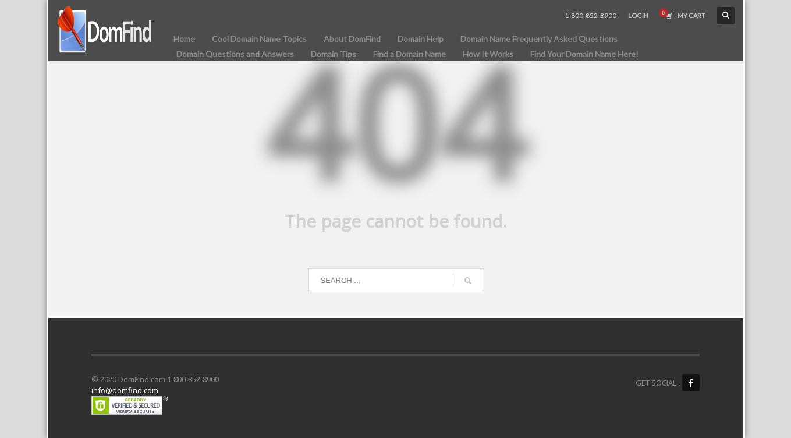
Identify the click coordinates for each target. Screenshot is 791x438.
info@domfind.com (124, 390)
